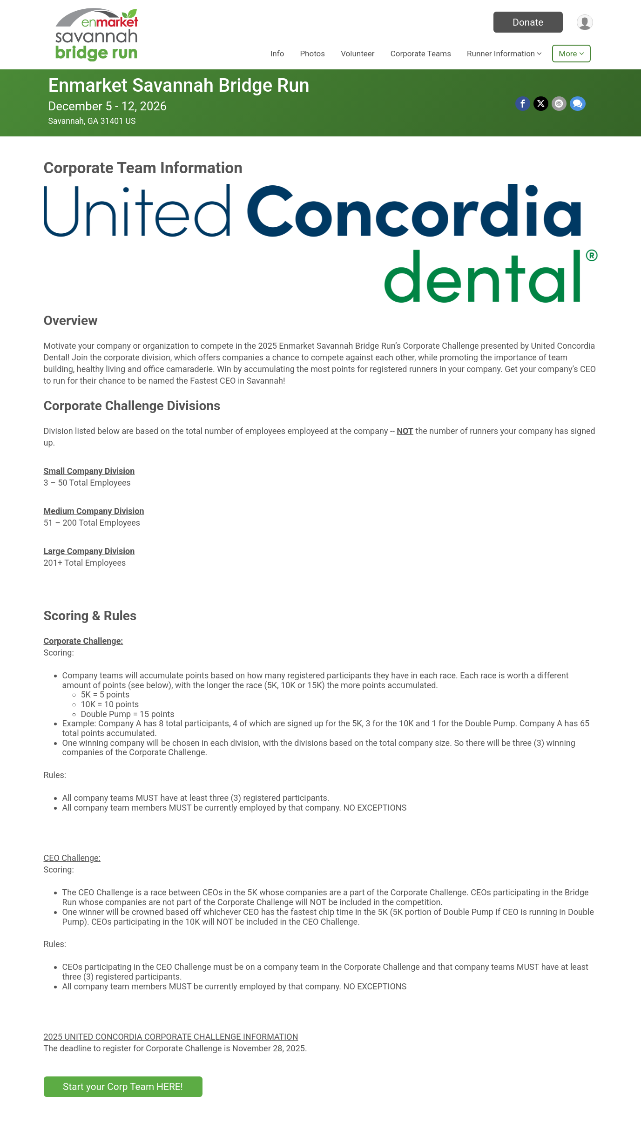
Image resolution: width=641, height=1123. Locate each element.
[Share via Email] (559, 103)
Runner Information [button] (501, 53)
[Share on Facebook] (524, 103)
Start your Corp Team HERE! (123, 1086)
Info (277, 53)
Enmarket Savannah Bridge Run (179, 85)
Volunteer (358, 53)
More (568, 53)
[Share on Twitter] (541, 103)
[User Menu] (584, 22)
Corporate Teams (421, 53)
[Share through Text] (578, 103)
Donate (526, 22)
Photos (312, 53)
